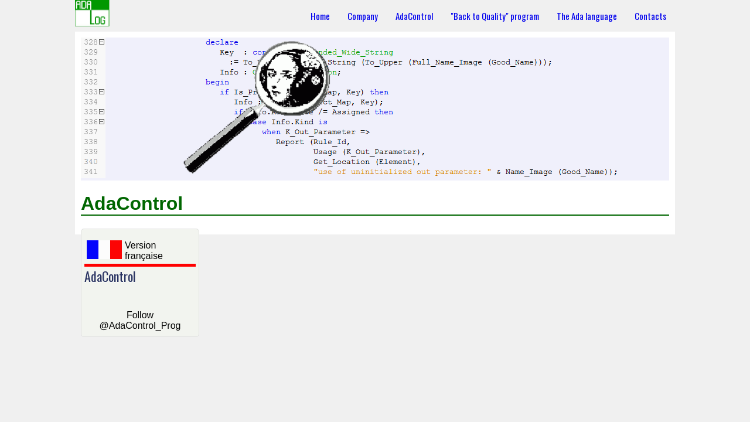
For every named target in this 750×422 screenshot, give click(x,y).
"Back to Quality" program (495, 15)
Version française (125, 250)
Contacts (650, 15)
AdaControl (414, 15)
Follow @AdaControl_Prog (140, 320)
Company (362, 15)
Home (320, 15)
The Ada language (587, 15)
